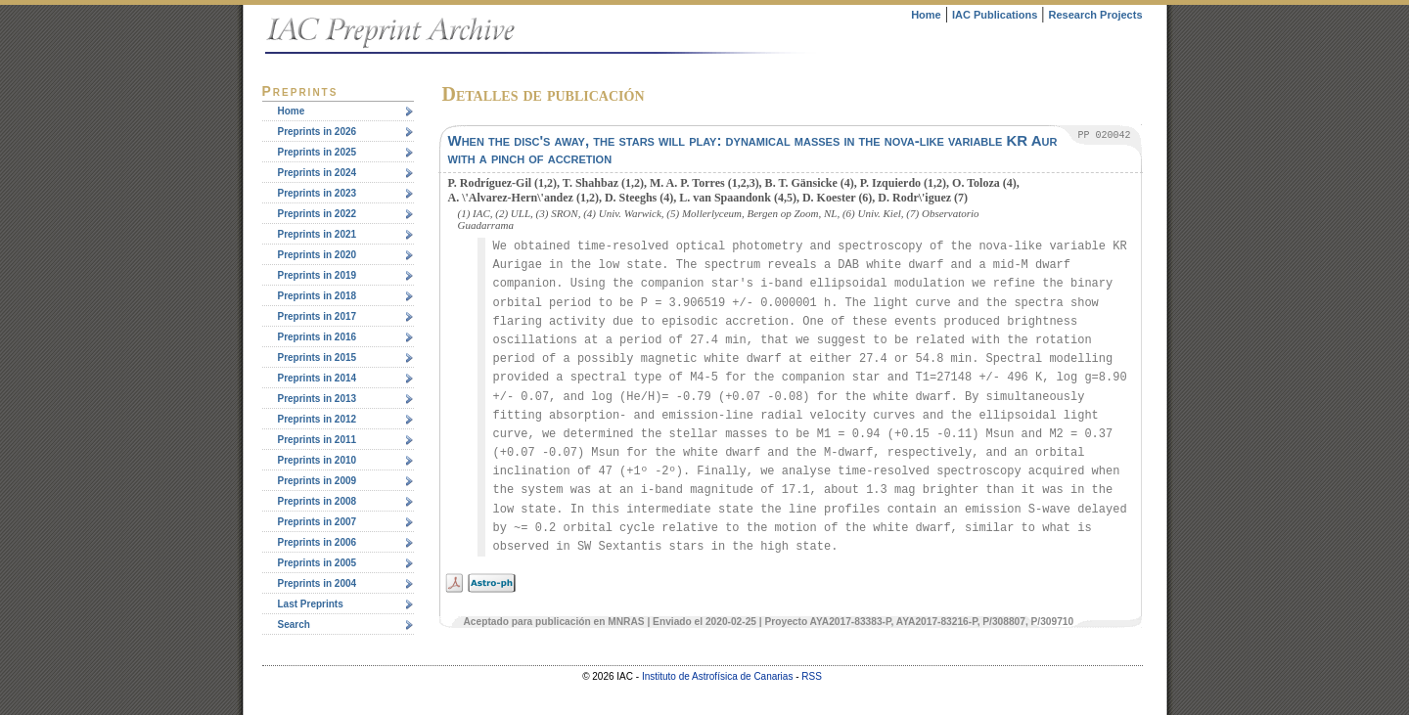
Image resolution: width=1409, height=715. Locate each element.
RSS (811, 676)
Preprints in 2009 (317, 480)
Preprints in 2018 (317, 295)
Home (926, 15)
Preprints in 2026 (317, 131)
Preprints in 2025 (317, 152)
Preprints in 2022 (317, 213)
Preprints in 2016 (317, 337)
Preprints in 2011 (317, 439)
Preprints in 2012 (317, 419)
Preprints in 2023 (317, 193)
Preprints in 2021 (317, 234)
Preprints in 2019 (317, 275)
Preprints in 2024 (317, 172)
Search (294, 624)
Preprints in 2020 (317, 254)
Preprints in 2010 (317, 460)
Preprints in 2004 (317, 583)
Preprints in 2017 (317, 316)
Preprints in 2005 (317, 563)
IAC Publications (994, 15)
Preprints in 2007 (317, 521)
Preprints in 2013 (317, 398)
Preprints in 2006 (317, 542)
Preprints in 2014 (317, 378)
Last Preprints (310, 604)
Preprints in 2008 (317, 501)
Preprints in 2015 (317, 357)
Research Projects (1096, 15)
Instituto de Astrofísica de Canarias (718, 676)
